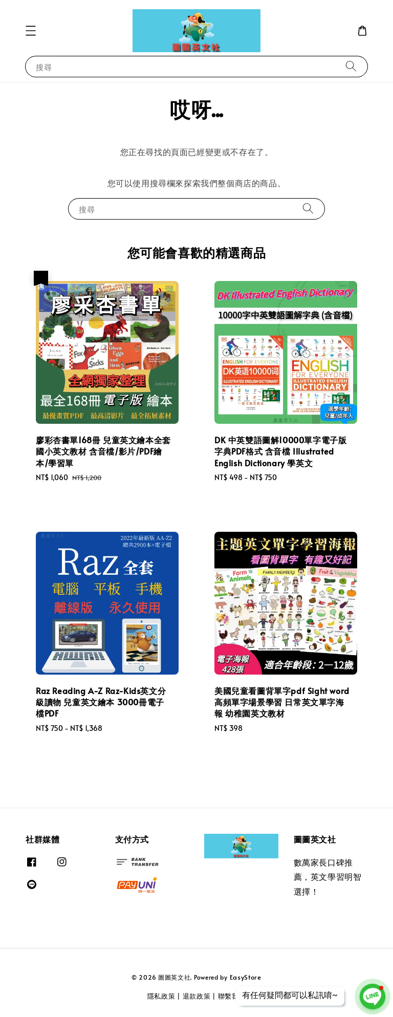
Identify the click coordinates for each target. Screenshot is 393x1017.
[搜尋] (351, 66)
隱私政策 (161, 996)
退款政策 (197, 996)
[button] (30, 30)
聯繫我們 (232, 996)
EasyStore (245, 977)
